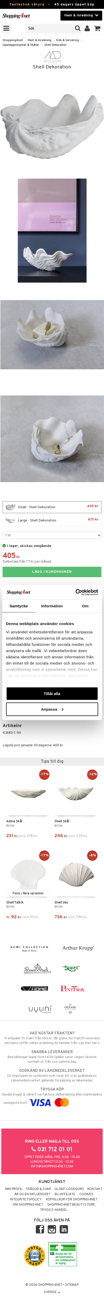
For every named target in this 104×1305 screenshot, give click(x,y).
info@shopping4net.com (52, 1166)
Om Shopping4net (28, 1205)
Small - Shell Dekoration (52, 507)
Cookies (86, 1194)
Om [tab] (85, 606)
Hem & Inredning (39, 40)
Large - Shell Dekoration (52, 520)
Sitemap (72, 1285)
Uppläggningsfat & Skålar (21, 45)
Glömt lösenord (69, 1189)
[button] (97, 29)
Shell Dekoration (55, 45)
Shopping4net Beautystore (71, 1205)
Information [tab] (52, 606)
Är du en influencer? (32, 1194)
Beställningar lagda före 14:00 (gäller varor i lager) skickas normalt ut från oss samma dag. (52, 1056)
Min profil (14, 1189)
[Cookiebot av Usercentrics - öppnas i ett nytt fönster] (75, 592)
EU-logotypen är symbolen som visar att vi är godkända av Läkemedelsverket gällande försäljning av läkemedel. (52, 1075)
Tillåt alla (52, 693)
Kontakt (94, 1189)
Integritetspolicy (26, 1200)
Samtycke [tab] (19, 606)
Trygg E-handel (53, 1210)
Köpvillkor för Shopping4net (72, 1200)
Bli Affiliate (65, 1194)
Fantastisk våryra (27, 4)
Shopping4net (13, 40)
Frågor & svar (38, 1189)
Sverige (52, 1292)
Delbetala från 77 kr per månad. (27, 561)
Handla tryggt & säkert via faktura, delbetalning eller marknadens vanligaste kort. (52, 1096)
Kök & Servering (67, 40)
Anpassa (52, 709)
